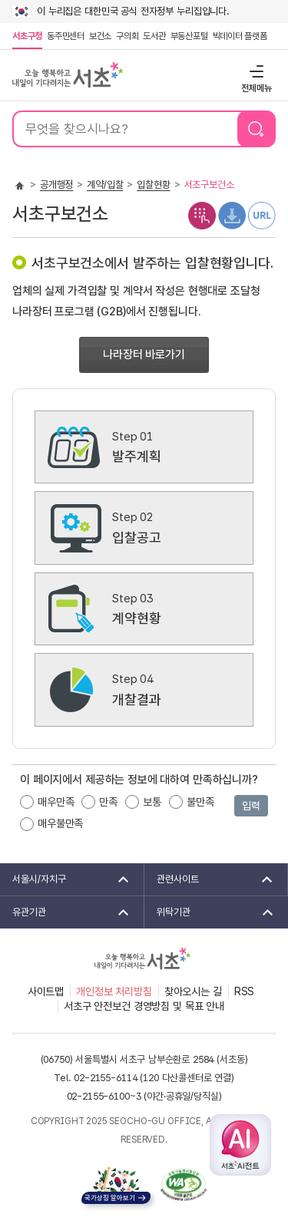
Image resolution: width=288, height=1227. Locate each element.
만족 (108, 802)
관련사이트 (210, 879)
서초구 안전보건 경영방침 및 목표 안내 (144, 1006)
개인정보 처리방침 (114, 991)
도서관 (154, 36)
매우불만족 (60, 823)
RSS (244, 991)
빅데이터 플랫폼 (240, 36)
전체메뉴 (254, 71)
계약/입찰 (105, 184)
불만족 (200, 802)
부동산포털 (189, 36)
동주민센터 (64, 36)
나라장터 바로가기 (144, 354)
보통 (152, 802)
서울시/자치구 (65, 879)
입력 (251, 806)
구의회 (127, 36)
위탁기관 (210, 912)
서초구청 (27, 36)
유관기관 (65, 912)
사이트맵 (46, 991)
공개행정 (56, 184)
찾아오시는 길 (193, 991)
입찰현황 (153, 184)
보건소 (100, 36)
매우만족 (56, 802)
